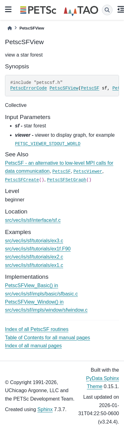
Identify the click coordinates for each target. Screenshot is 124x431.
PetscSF (90, 88)
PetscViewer (88, 171)
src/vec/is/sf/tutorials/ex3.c (34, 240)
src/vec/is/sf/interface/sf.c (33, 220)
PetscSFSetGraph (66, 179)
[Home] (9, 28)
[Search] (107, 10)
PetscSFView (64, 88)
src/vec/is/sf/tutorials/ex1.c (34, 265)
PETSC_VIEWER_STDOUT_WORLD (47, 143)
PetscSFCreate (22, 179)
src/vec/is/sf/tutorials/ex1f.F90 (38, 248)
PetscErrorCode (28, 88)
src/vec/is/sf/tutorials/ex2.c (34, 256)
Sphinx (45, 409)
